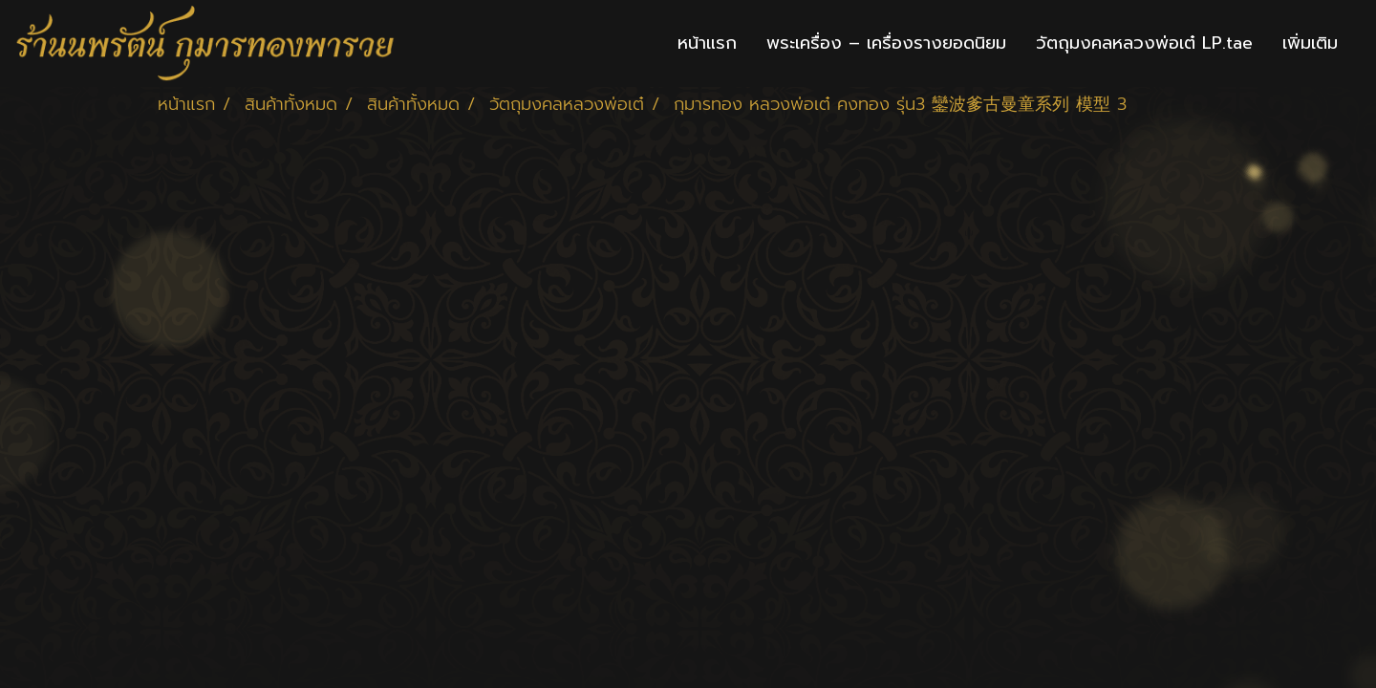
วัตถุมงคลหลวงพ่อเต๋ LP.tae (1144, 43)
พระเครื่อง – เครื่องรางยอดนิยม (886, 43)
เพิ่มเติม (1310, 43)
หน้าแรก (707, 43)
